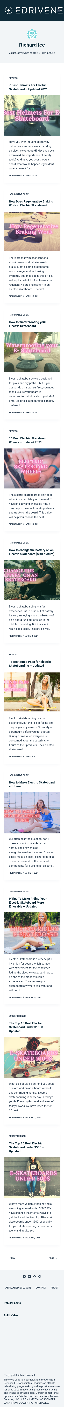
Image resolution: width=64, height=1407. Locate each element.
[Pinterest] (39, 1276)
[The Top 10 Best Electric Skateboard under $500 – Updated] (32, 1177)
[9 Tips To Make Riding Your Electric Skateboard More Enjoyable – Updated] (32, 933)
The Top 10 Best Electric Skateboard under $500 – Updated (26, 1147)
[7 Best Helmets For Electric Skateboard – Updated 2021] (32, 115)
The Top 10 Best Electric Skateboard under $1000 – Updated (27, 1027)
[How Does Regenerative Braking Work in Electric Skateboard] (32, 232)
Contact (41, 1287)
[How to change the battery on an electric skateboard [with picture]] (32, 580)
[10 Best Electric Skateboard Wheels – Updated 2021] (32, 468)
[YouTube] (24, 1276)
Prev (11, 1258)
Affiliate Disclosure (18, 1287)
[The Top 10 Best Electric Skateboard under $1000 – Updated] (32, 1057)
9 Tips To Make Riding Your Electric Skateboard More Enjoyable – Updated (28, 902)
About (55, 1287)
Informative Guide (19, 194)
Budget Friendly (17, 1016)
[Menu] (58, 10)
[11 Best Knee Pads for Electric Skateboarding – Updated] (32, 692)
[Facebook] (34, 1276)
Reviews (13, 78)
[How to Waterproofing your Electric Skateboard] (32, 352)
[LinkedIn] (29, 1276)
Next (53, 1258)
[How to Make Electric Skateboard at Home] (32, 813)
